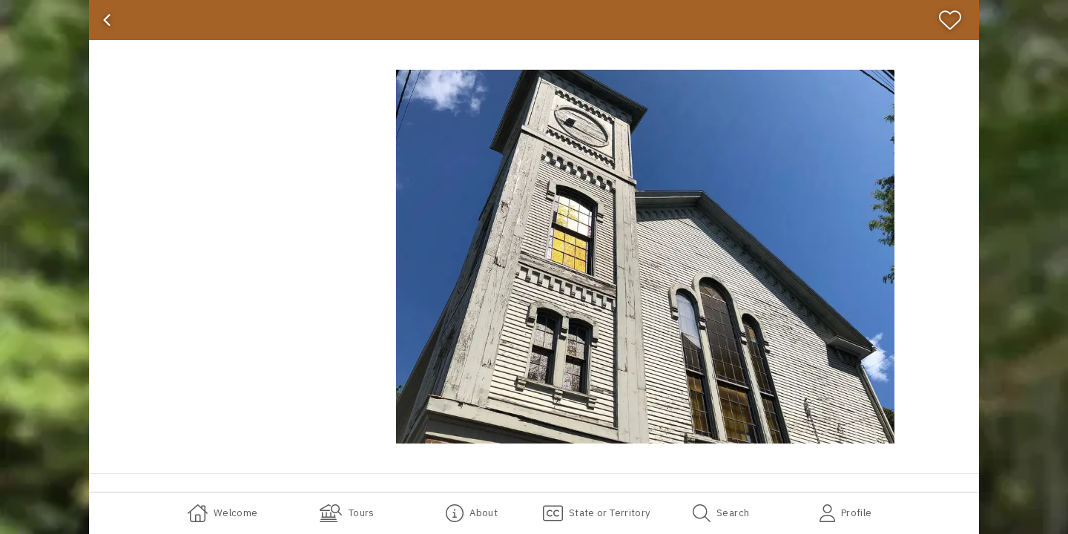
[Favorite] (956, 20)
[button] (645, 257)
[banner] (534, 20)
